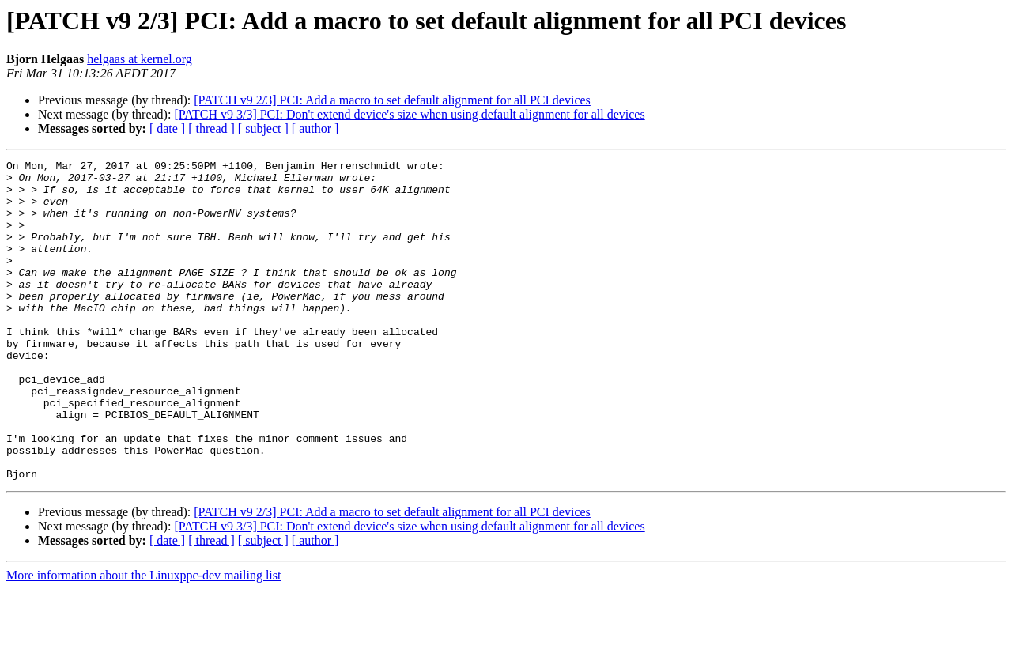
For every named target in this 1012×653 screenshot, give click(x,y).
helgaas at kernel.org (139, 59)
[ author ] (315, 128)
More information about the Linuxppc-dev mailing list (143, 639)
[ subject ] (263, 128)
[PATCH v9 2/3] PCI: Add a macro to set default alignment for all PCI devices (392, 100)
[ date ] (167, 128)
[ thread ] (211, 128)
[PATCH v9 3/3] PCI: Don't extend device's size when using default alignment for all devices (409, 114)
